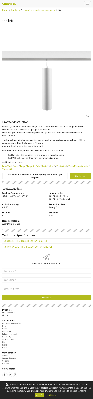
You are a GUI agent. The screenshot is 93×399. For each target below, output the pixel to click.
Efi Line (5, 315)
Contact (5, 364)
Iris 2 (52, 166)
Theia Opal (61, 166)
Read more (51, 395)
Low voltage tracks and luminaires (39, 10)
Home (5, 10)
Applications (8, 320)
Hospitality (6, 337)
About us (6, 356)
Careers (5, 361)
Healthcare (6, 331)
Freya (22, 166)
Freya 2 (30, 166)
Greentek (9, 3)
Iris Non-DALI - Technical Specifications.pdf (28, 247)
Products (15, 10)
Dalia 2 (45, 166)
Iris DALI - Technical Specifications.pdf (25, 241)
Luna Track (7, 166)
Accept (39, 395)
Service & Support (9, 358)
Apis (16, 166)
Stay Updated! (9, 369)
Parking (5, 345)
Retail (4, 326)
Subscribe (46, 297)
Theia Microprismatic (78, 166)
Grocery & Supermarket (11, 323)
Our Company (9, 353)
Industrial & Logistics (11, 334)
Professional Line (9, 313)
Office (4, 329)
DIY (3, 342)
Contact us (80, 176)
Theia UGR (7, 169)
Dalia (38, 166)
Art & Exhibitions (9, 339)
